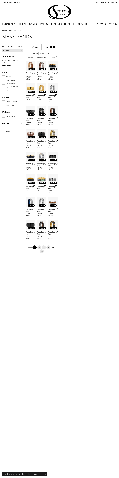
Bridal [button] (22, 24)
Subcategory (8, 56)
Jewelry (4, 30)
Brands (5, 97)
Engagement (9, 24)
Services (82, 24)
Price (4, 72)
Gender (5, 123)
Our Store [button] (70, 24)
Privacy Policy (32, 474)
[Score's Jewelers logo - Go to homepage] (59, 12)
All (80, 391)
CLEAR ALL (19, 46)
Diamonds (56, 24)
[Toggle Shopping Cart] (113, 23)
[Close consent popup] (45, 474)
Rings (10, 30)
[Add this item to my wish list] (53, 92)
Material (6, 112)
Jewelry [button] (43, 24)
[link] (17, 3)
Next (112, 57)
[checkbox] (8, 77)
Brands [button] (32, 24)
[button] (7, 3)
